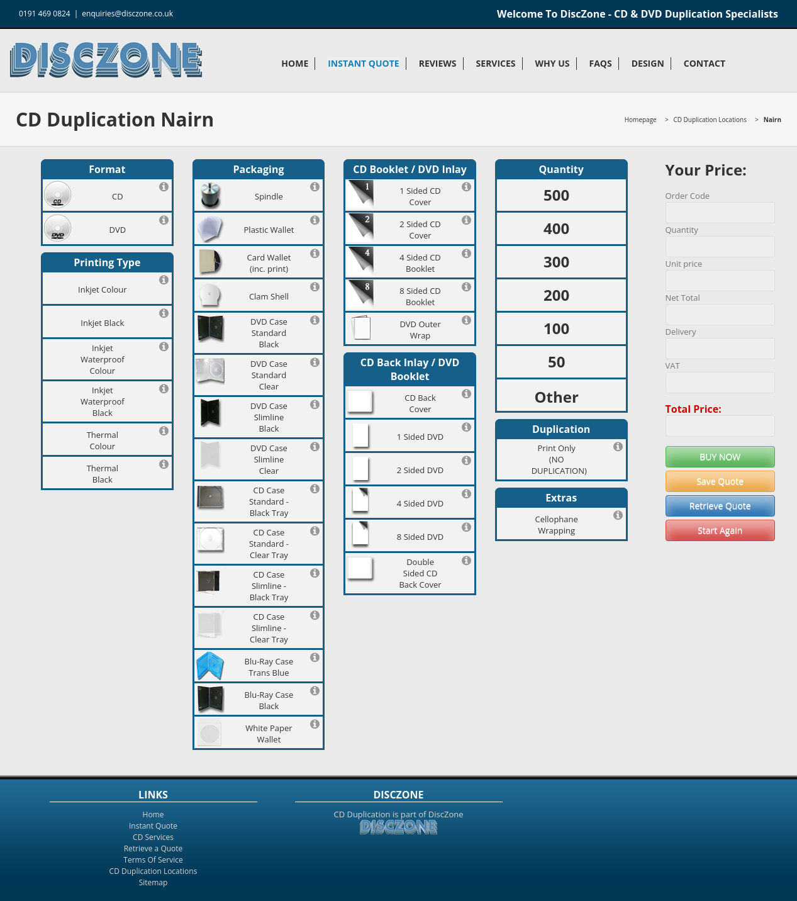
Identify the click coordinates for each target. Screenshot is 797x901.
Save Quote (720, 481)
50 (556, 361)
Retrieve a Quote (153, 848)
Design (648, 63)
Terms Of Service (152, 859)
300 (556, 261)
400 (556, 228)
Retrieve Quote (720, 506)
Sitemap (153, 882)
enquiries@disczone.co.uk (127, 13)
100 (556, 328)
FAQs (600, 63)
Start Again (720, 530)
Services (496, 63)
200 (556, 294)
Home (294, 63)
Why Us (552, 63)
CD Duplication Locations (709, 119)
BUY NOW (719, 456)
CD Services (153, 837)
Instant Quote (363, 63)
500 (556, 194)
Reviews (438, 63)
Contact (704, 63)
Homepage (641, 119)
